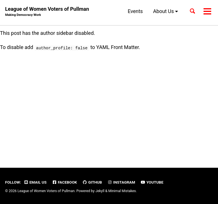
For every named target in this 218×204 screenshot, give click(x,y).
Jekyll (99, 191)
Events (135, 11)
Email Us (35, 182)
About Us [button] (165, 11)
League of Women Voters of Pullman (47, 12)
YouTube (152, 182)
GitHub (92, 182)
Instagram (121, 182)
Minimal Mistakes (122, 191)
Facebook (64, 182)
